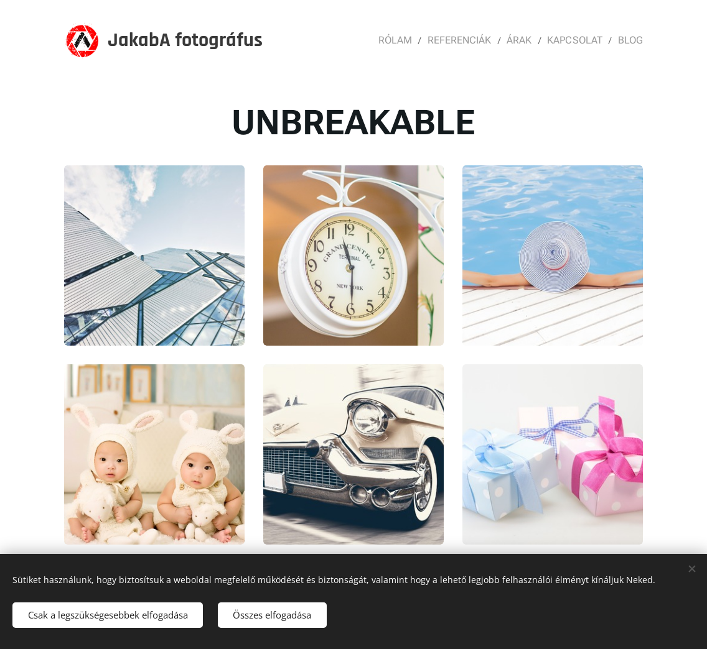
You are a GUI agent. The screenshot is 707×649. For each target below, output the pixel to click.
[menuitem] (405, 40)
